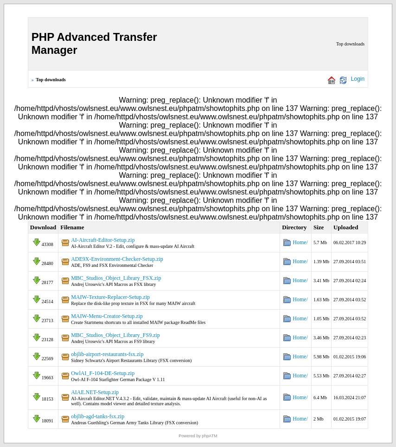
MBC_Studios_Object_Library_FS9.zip (115, 335)
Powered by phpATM (198, 436)
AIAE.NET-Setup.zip (95, 392)
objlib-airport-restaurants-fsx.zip (107, 354)
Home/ (300, 242)
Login (357, 79)
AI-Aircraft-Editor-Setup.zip (102, 240)
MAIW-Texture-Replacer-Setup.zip (110, 297)
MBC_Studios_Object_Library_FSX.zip (116, 278)
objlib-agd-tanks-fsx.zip (97, 416)
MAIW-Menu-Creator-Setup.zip (107, 316)
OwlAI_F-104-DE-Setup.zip (102, 373)
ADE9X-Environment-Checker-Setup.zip (117, 259)
